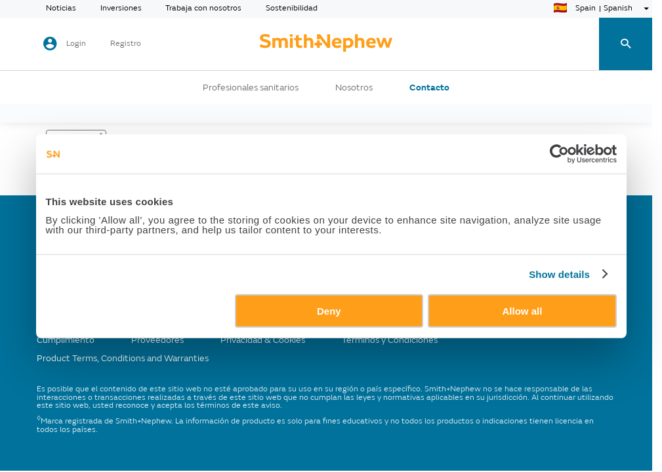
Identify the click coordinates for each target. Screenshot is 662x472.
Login (76, 44)
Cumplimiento (65, 339)
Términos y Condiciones (390, 339)
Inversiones (121, 8)
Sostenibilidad (292, 8)
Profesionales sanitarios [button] (251, 87)
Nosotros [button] (354, 87)
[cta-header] (326, 44)
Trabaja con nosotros (203, 8)
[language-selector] (603, 8)
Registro (125, 44)
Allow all (523, 310)
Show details (559, 274)
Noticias (61, 8)
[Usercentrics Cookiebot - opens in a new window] (559, 154)
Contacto (429, 87)
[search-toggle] (625, 44)
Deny (329, 310)
